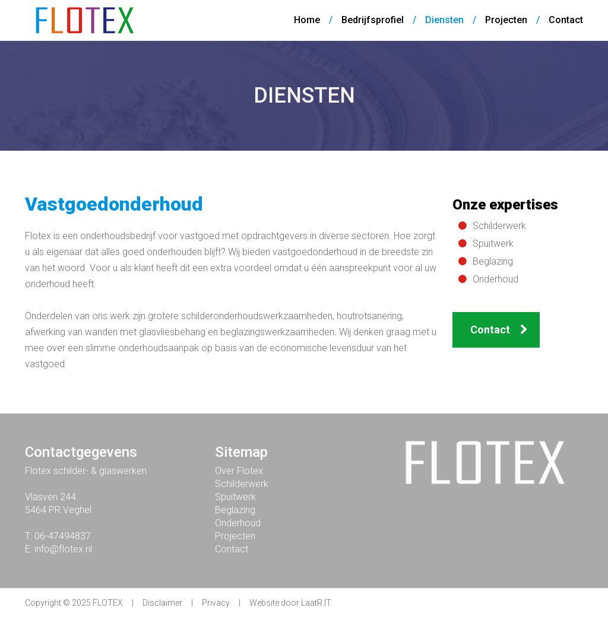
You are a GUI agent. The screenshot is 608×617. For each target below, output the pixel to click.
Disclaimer (162, 603)
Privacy (216, 603)
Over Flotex (239, 470)
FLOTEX (108, 603)
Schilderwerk (499, 225)
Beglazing (493, 261)
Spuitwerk (493, 243)
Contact (566, 20)
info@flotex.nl (63, 549)
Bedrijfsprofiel (372, 20)
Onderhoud (495, 279)
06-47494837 (62, 536)
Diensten (444, 20)
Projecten (506, 20)
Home (307, 20)
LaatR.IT (316, 603)
